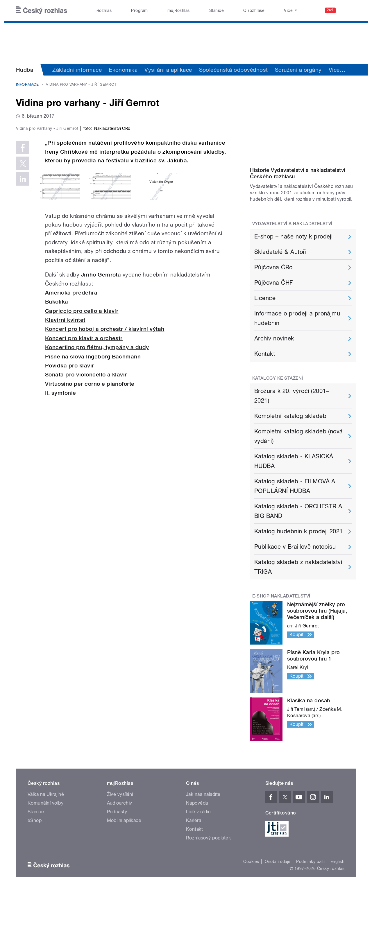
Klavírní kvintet (65, 443)
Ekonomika (123, 70)
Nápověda (197, 862)
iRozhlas (104, 10)
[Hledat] (348, 10)
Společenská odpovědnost (233, 70)
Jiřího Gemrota (101, 398)
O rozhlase (253, 10)
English (337, 921)
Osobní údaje (278, 921)
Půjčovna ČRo (273, 326)
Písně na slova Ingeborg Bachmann (93, 479)
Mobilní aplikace (124, 880)
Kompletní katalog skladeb (290, 475)
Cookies (251, 921)
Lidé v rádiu (198, 871)
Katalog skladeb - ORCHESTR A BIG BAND (298, 570)
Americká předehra (71, 415)
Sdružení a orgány (298, 70)
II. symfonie (60, 516)
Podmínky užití (310, 921)
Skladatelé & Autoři (280, 311)
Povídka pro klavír (69, 489)
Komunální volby (45, 862)
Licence (265, 357)
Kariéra (193, 880)
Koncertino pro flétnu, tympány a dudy (97, 470)
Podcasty (117, 871)
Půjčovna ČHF (273, 342)
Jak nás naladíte (203, 854)
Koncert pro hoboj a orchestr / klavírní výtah (104, 452)
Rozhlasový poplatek (208, 897)
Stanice (216, 10)
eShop (35, 880)
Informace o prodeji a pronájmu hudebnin (297, 377)
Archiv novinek (274, 397)
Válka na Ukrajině (46, 854)
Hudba (24, 70)
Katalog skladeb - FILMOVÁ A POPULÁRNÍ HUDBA (294, 545)
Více (337, 70)
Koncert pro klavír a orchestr (84, 461)
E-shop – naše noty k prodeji (293, 296)
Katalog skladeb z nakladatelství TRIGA (298, 626)
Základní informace (77, 70)
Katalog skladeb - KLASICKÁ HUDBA (293, 520)
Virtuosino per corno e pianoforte (90, 507)
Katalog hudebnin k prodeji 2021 (298, 590)
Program (139, 10)
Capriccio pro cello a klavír (81, 434)
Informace (27, 84)
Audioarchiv (119, 862)
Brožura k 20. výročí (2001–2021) (291, 455)
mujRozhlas (178, 10)
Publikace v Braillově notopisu (295, 606)
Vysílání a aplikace (168, 70)
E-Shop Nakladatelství (281, 655)
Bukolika (56, 425)
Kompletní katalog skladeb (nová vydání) (298, 495)
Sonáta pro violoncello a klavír (86, 498)
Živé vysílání (120, 854)
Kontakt (264, 413)
